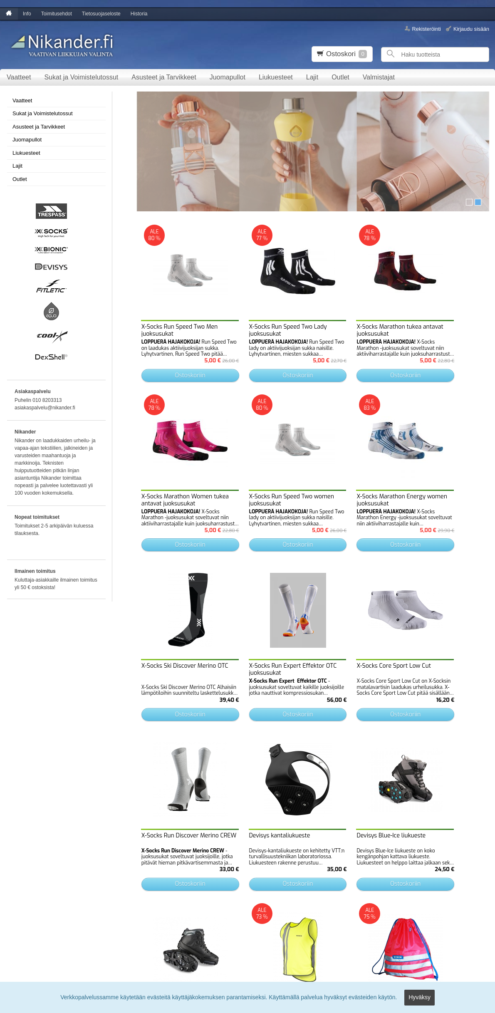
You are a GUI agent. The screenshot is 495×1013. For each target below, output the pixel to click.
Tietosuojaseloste (101, 14)
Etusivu (13, 881)
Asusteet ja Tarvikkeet (163, 77)
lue (217, 919)
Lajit (312, 77)
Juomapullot (227, 77)
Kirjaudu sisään (471, 29)
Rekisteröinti (426, 29)
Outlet (340, 77)
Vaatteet (19, 77)
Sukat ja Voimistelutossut (81, 77)
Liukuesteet (276, 77)
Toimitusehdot (56, 14)
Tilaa (146, 934)
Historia (139, 14)
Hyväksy (419, 999)
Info (27, 14)
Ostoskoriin (180, 357)
